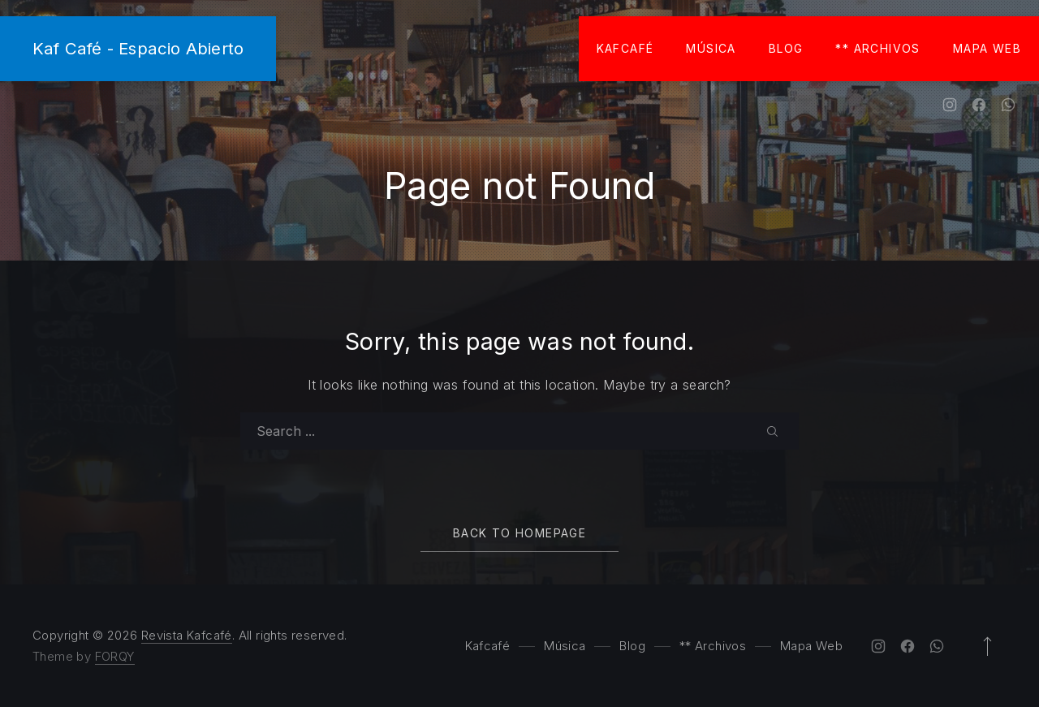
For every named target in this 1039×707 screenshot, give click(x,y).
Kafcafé (625, 48)
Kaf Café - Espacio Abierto (138, 48)
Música (710, 48)
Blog (786, 48)
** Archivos (877, 48)
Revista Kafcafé (186, 635)
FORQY (115, 656)
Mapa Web (987, 48)
